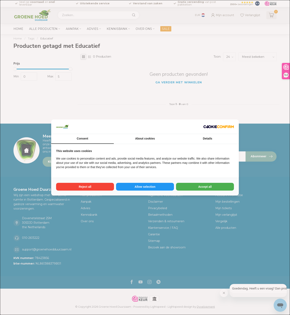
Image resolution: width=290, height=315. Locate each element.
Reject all (85, 186)
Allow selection (145, 186)
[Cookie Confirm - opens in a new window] (218, 126)
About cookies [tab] (145, 138)
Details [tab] (207, 138)
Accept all (205, 186)
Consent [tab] (82, 138)
